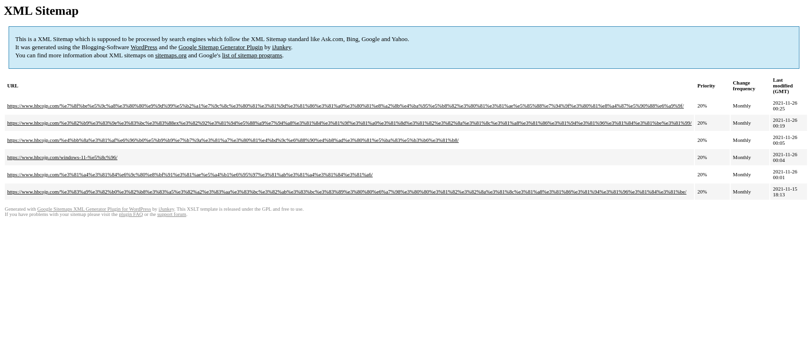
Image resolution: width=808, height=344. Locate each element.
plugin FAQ (131, 214)
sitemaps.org (171, 55)
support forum (171, 214)
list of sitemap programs (252, 55)
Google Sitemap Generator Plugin (220, 47)
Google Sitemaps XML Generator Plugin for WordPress (94, 209)
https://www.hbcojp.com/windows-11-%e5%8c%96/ (62, 157)
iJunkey (281, 47)
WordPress (144, 47)
